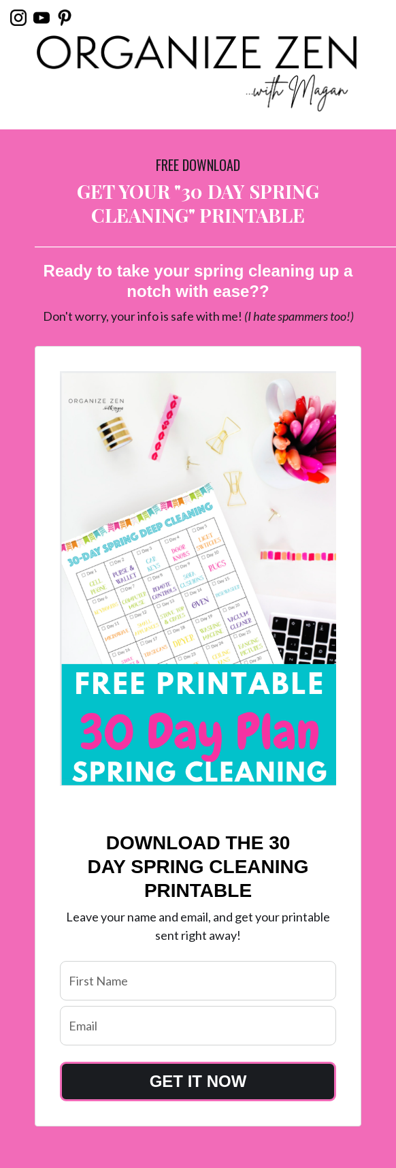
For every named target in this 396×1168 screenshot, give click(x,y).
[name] (198, 980)
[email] (198, 1025)
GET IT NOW (198, 1081)
